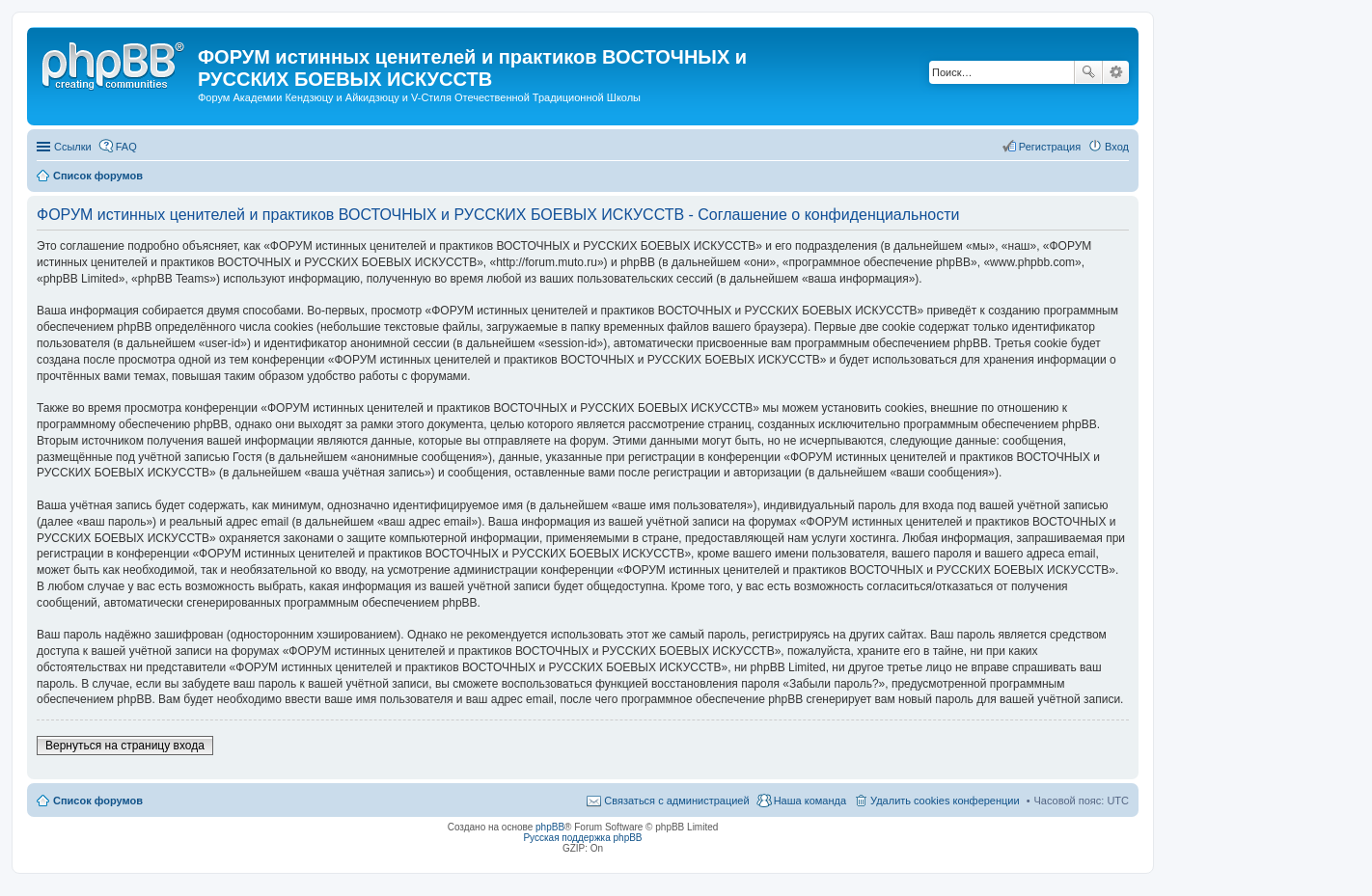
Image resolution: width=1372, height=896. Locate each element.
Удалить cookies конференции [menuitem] (945, 800)
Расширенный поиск (1116, 72)
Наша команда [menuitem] (810, 800)
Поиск (1088, 72)
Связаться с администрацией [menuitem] (676, 800)
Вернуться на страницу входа (125, 745)
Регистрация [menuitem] (1050, 146)
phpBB (549, 827)
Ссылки (73, 146)
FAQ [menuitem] (126, 146)
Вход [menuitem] (1117, 146)
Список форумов (98, 800)
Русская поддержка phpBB (582, 837)
